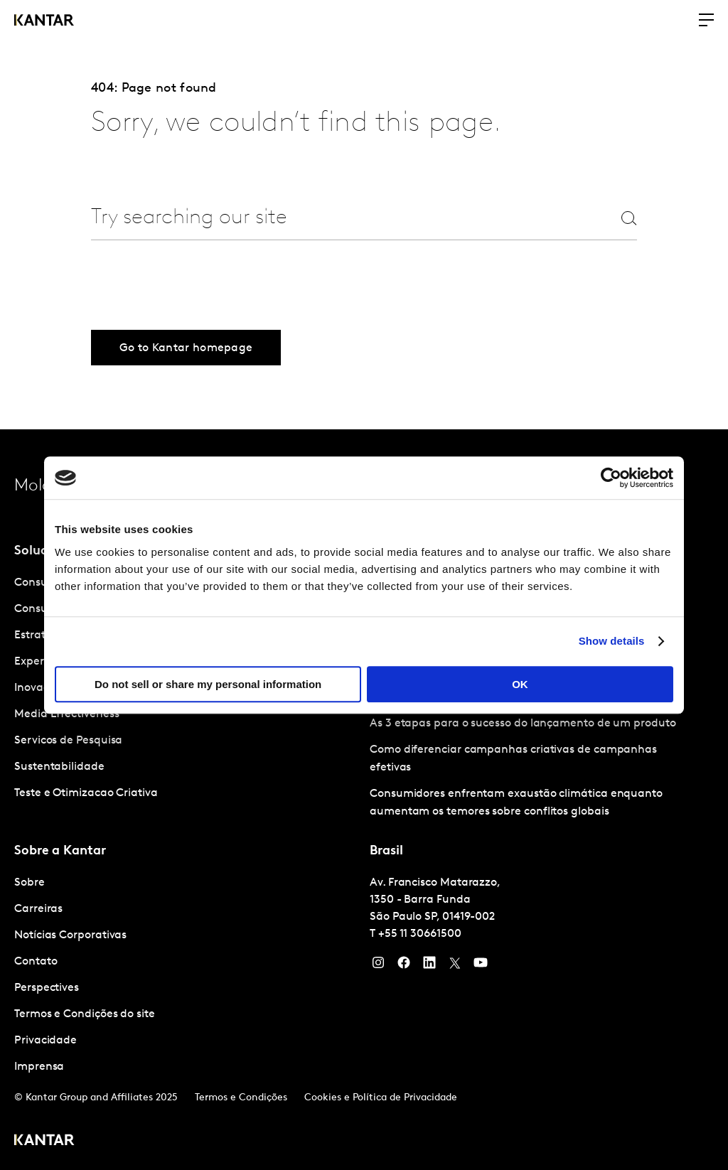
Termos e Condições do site (84, 1014)
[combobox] (330, 217)
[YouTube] (429, 966)
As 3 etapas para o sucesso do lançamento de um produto (523, 723)
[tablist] (364, 799)
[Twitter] (455, 966)
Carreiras (38, 909)
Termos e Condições (241, 1098)
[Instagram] (378, 966)
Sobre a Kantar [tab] (60, 851)
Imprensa (39, 1067)
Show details (612, 641)
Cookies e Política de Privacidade (380, 1098)
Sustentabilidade (59, 767)
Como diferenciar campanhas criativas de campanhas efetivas (513, 758)
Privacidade (45, 1040)
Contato (35, 961)
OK (520, 684)
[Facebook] (403, 966)
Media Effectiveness (66, 714)
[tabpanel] (186, 975)
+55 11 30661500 (419, 934)
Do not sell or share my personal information (208, 684)
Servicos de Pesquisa (68, 740)
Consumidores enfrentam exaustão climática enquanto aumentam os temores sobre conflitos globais (516, 802)
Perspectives (46, 988)
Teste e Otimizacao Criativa (86, 793)
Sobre (29, 883)
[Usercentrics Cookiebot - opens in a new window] (611, 477)
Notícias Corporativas (70, 935)
